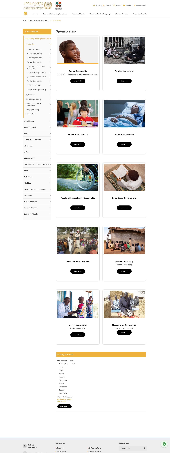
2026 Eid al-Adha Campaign (100, 14)
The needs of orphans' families (37, 164)
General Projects (122, 14)
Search (117, 5)
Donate (35, 14)
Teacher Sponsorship (34, 81)
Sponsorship (30, 44)
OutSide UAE (29, 121)
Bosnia (61, 367)
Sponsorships (30, 114)
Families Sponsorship (34, 53)
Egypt (61, 370)
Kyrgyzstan (63, 380)
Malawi (61, 383)
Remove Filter (64, 406)
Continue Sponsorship (33, 99)
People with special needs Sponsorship (36, 67)
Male (74, 364)
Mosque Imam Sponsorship (36, 89)
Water (26, 133)
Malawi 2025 (29, 158)
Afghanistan (63, 364)
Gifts (26, 152)
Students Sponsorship (34, 58)
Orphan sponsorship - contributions (33, 104)
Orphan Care (30, 95)
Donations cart (140, 5)
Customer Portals (140, 14)
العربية (96, 5)
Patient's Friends (31, 214)
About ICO (60, 448)
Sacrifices (28, 195)
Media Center (61, 451)
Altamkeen (28, 146)
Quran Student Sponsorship (36, 72)
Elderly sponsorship (32, 110)
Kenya (61, 373)
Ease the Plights (78, 14)
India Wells (28, 177)
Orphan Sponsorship (34, 49)
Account (107, 5)
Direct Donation (30, 201)
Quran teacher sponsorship (36, 77)
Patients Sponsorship (34, 62)
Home (24, 21)
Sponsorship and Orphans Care (55, 14)
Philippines (63, 387)
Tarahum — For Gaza (32, 140)
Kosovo (62, 377)
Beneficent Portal (94, 451)
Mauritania (63, 393)
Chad (26, 171)
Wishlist (127, 5)
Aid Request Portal (94, 448)
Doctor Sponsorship (34, 85)
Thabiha (27, 183)
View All (77, 81)
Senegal (62, 390)
